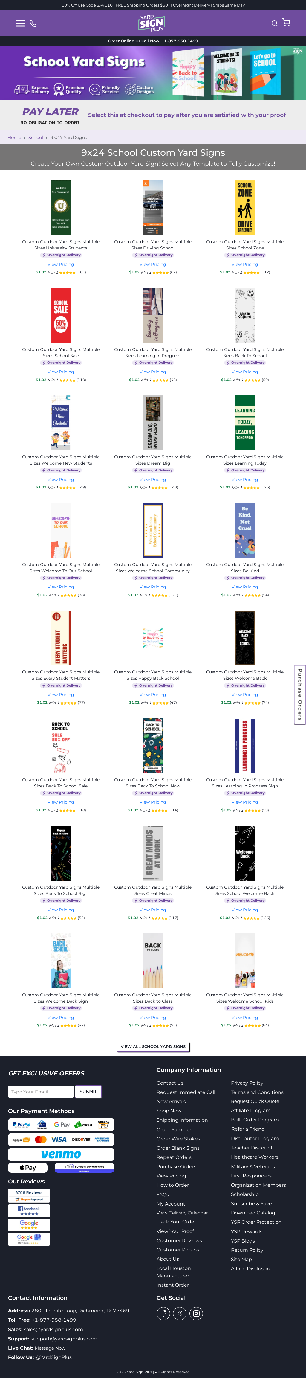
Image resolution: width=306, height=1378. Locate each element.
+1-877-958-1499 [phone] (178, 40)
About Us (168, 1259)
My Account (171, 1204)
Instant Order (173, 1285)
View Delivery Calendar (182, 1213)
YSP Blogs (243, 1241)
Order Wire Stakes (178, 1139)
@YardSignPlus (53, 1357)
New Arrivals (171, 1101)
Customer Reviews (179, 1240)
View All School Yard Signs (153, 1046)
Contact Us (170, 1083)
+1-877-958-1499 (54, 1320)
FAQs (163, 1194)
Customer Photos (178, 1250)
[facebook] (163, 1313)
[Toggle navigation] (20, 23)
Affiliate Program (251, 1110)
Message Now (50, 1348)
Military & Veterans (253, 1166)
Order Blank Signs (178, 1148)
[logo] (151, 23)
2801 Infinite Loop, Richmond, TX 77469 (80, 1311)
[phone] (33, 23)
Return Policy (247, 1250)
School (35, 137)
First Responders (251, 1176)
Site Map (241, 1259)
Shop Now (169, 1111)
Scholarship (245, 1194)
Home (14, 137)
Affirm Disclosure (251, 1268)
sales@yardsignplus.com (53, 1329)
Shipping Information (182, 1120)
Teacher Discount (252, 1148)
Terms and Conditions (257, 1092)
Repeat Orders (174, 1157)
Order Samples (174, 1129)
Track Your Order (176, 1222)
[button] (274, 23)
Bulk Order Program (255, 1120)
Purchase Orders (300, 694)
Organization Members (258, 1185)
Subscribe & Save (251, 1203)
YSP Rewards (246, 1231)
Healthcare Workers (255, 1157)
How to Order (173, 1185)
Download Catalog (253, 1213)
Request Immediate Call (186, 1092)
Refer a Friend (248, 1129)
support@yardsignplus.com (64, 1339)
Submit (88, 1092)
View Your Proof (175, 1231)
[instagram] (196, 1313)
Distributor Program (255, 1138)
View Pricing (61, 264)
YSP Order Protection (256, 1222)
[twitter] (179, 1313)
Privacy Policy (247, 1083)
